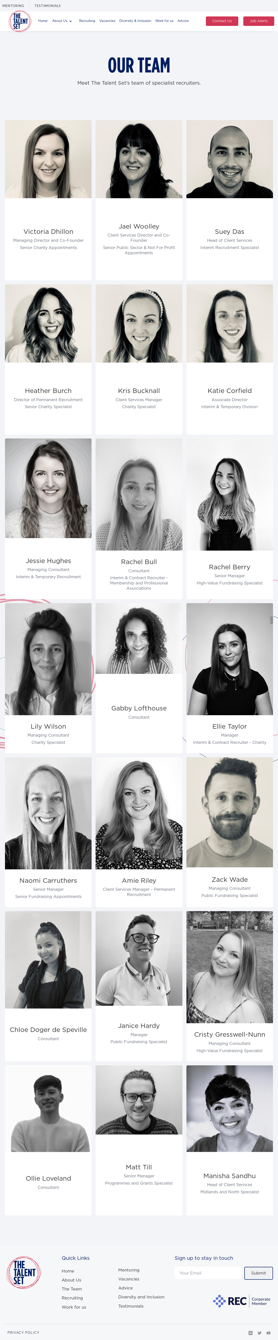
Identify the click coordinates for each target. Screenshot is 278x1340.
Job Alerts (259, 21)
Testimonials (47, 5)
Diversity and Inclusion (141, 1297)
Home (43, 21)
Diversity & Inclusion (135, 21)
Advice (183, 21)
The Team (72, 1289)
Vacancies (107, 21)
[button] (63, 21)
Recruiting (87, 21)
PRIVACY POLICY (23, 1333)
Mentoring (13, 5)
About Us (71, 1280)
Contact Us (222, 21)
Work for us (164, 21)
